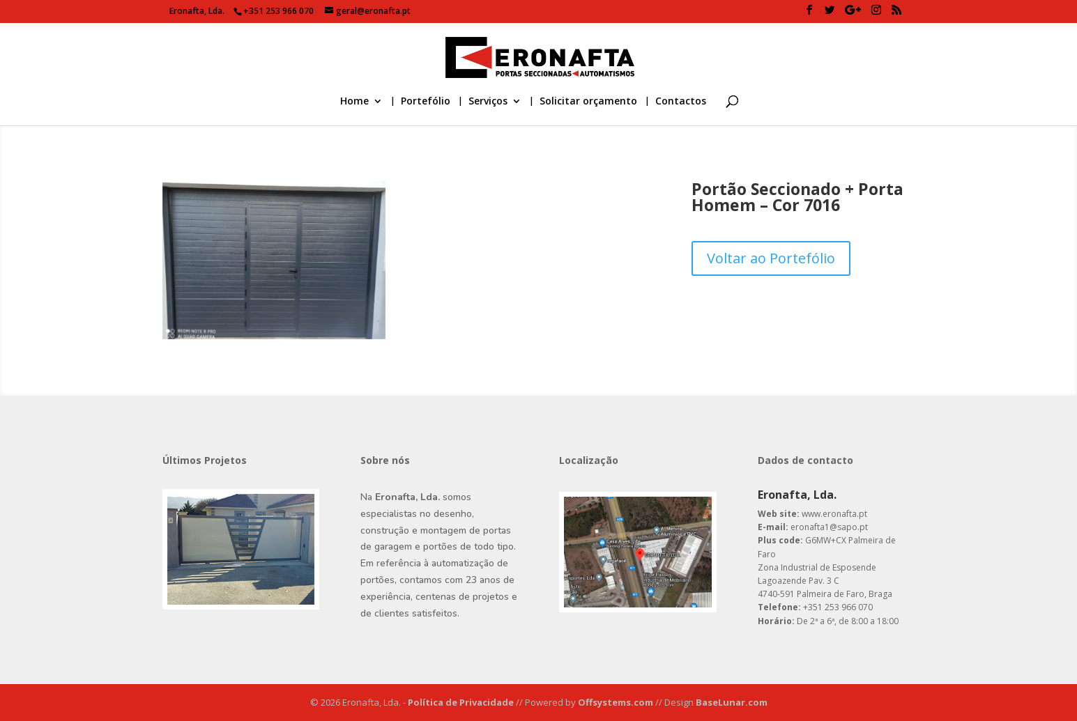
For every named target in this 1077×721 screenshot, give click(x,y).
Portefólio (425, 101)
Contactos (680, 101)
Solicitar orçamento (588, 101)
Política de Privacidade (462, 702)
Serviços (487, 101)
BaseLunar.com (731, 702)
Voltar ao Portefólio (771, 258)
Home (354, 101)
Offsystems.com (616, 702)
